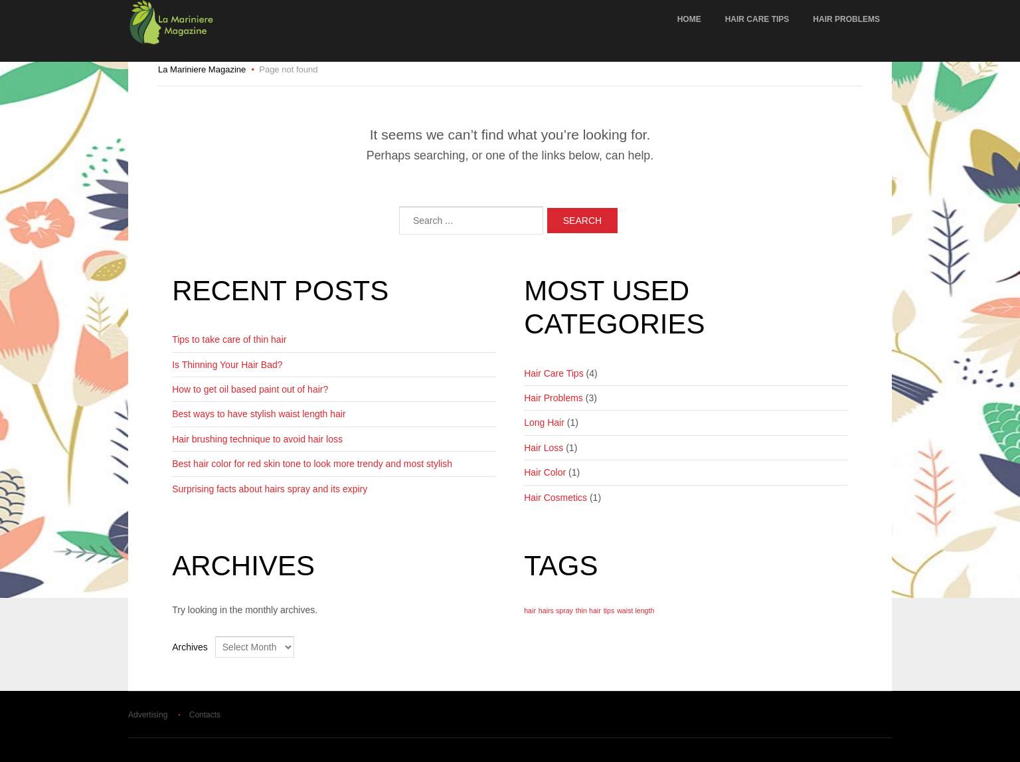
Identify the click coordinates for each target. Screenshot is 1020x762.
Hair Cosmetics (555, 497)
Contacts (204, 714)
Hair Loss (543, 447)
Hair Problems (846, 19)
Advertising (147, 714)
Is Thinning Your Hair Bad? (227, 364)
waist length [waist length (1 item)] (635, 611)
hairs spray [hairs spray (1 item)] (556, 611)
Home (689, 19)
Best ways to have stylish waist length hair (258, 414)
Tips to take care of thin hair (229, 339)
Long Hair (544, 422)
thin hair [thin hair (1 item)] (588, 611)
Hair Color (545, 472)
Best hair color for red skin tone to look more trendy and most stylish (312, 463)
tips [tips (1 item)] (609, 611)
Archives (190, 647)
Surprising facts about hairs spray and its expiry (269, 489)
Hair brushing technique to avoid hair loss (257, 439)
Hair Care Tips (757, 19)
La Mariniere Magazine (202, 69)
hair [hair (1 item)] (530, 611)
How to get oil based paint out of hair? (250, 389)
